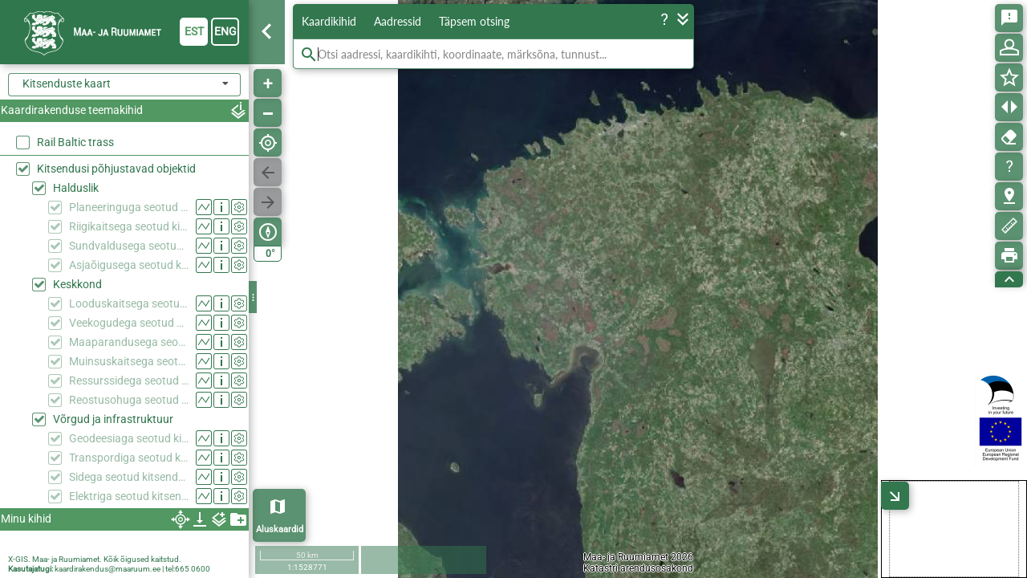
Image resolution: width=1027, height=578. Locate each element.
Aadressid (397, 21)
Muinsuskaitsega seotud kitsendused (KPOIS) (129, 361)
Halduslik (76, 187)
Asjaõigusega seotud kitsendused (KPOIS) (129, 264)
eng (225, 31)
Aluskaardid (279, 529)
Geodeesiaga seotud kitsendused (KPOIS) (129, 438)
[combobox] (124, 84)
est (194, 31)
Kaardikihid (329, 21)
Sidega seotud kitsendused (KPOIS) (129, 476)
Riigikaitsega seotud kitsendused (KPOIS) (129, 226)
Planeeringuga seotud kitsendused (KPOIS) (129, 207)
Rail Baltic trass (75, 142)
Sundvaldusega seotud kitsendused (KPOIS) (129, 245)
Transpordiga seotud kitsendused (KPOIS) (129, 457)
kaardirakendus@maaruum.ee (107, 568)
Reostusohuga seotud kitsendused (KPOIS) (129, 399)
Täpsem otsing (474, 21)
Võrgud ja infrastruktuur (113, 419)
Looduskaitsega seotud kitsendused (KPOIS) (129, 303)
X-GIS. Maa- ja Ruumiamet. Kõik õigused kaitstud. (94, 559)
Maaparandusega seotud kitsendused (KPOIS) (129, 342)
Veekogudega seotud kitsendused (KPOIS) (129, 322)
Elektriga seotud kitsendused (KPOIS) (129, 496)
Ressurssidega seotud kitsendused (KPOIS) (129, 380)
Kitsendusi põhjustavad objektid (116, 168)
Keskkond (77, 284)
